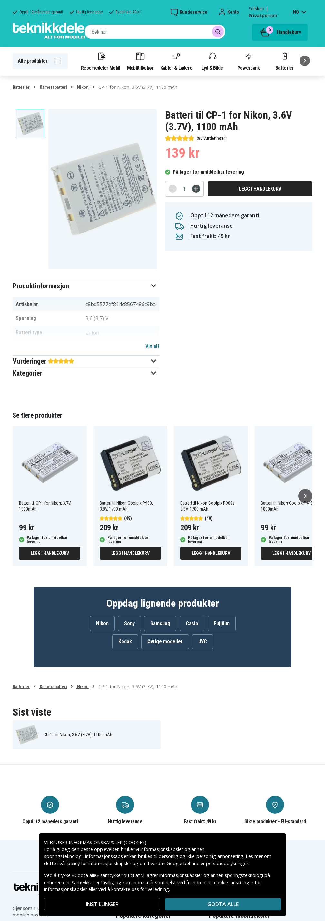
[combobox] (155, 32)
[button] (86, 286)
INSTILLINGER (102, 904)
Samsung (160, 623)
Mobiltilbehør (140, 61)
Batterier (284, 61)
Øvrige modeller (165, 641)
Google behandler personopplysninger (207, 863)
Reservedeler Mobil (100, 61)
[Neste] (305, 61)
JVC (202, 641)
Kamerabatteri (53, 87)
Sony (129, 623)
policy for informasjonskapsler (99, 863)
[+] (196, 189)
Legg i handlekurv (260, 189)
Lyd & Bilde (212, 61)
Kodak (125, 641)
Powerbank (248, 61)
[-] (173, 189)
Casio (192, 623)
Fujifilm (222, 623)
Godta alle (223, 904)
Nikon (82, 87)
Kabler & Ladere (176, 61)
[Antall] (184, 189)
